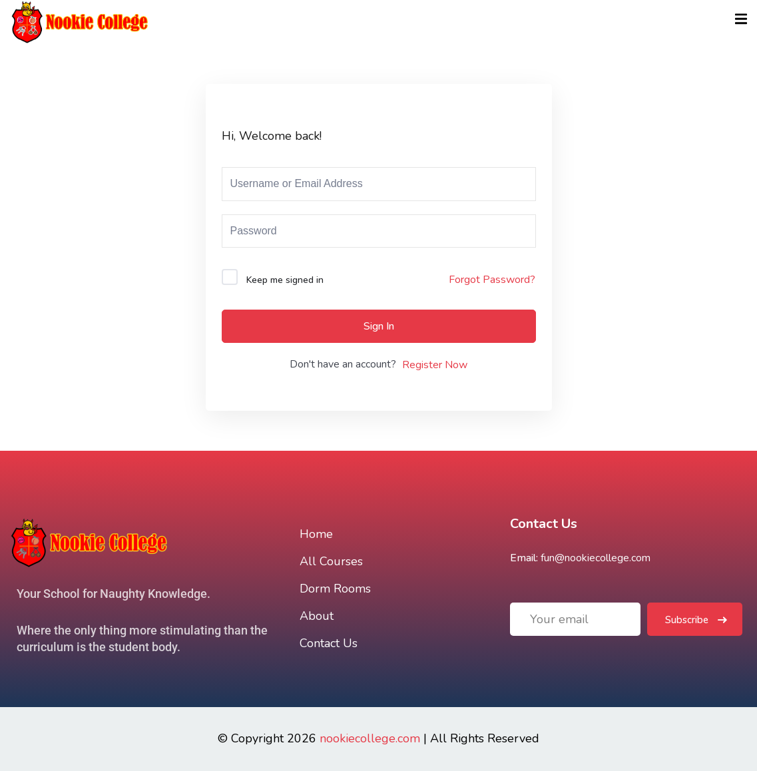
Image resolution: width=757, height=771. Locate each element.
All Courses (331, 561)
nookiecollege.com (370, 738)
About (317, 616)
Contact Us (329, 643)
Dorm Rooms (335, 589)
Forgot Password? (492, 279)
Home (316, 534)
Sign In (379, 326)
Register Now (434, 365)
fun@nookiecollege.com (595, 558)
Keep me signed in (285, 280)
